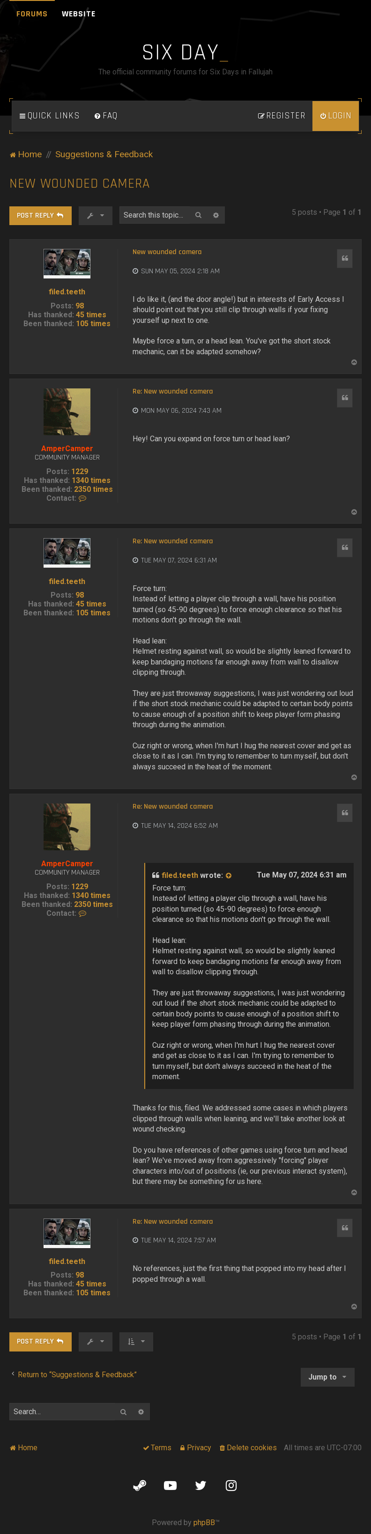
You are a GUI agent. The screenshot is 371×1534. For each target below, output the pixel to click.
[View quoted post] (229, 875)
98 (79, 305)
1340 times (91, 480)
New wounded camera (79, 183)
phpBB (204, 1522)
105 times (93, 323)
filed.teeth (67, 291)
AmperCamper (67, 448)
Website (79, 13)
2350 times (93, 489)
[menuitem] (106, 116)
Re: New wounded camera (173, 391)
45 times (91, 314)
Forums (32, 13)
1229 (79, 471)
